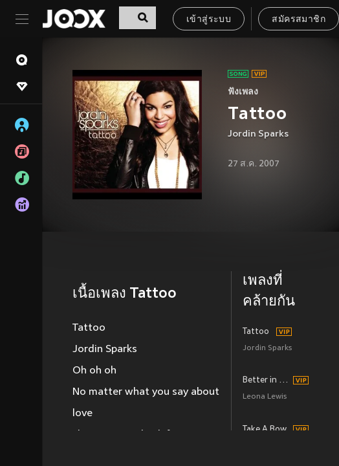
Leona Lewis (265, 397)
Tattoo (256, 332)
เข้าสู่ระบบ (208, 20)
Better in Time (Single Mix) (266, 380)
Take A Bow (265, 429)
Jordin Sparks (258, 134)
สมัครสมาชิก (298, 20)
